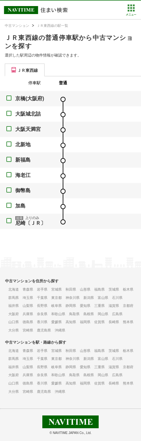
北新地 (23, 144)
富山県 (103, 298)
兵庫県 (28, 314)
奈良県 (42, 314)
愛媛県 (56, 322)
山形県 (85, 289)
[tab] (25, 70)
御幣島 (23, 190)
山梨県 (28, 306)
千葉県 (42, 298)
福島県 (99, 289)
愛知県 (85, 306)
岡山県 (103, 314)
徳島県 (28, 322)
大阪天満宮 (28, 129)
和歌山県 (58, 314)
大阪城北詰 (28, 114)
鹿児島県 (44, 330)
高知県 (71, 322)
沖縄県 (60, 330)
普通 (63, 82)
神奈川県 (73, 298)
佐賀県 (99, 322)
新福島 (23, 160)
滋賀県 (114, 306)
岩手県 (42, 289)
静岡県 (71, 306)
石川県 (117, 298)
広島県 (117, 314)
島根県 (88, 314)
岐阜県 (56, 306)
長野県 (42, 306)
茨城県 (114, 289)
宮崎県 (28, 330)
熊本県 (128, 322)
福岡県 (85, 322)
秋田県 (71, 289)
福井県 (13, 306)
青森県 (28, 289)
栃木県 (128, 289)
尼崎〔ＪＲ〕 (30, 223)
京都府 (128, 306)
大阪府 (13, 314)
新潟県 (88, 298)
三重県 (99, 306)
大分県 (13, 330)
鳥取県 (74, 314)
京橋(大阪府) (29, 98)
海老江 (23, 175)
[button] (131, 14)
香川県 (42, 322)
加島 (20, 206)
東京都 (56, 298)
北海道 (13, 289)
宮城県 (56, 289)
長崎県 (114, 322)
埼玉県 (28, 298)
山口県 (13, 322)
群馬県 (13, 298)
